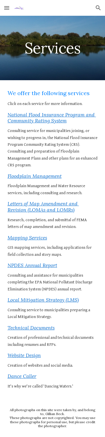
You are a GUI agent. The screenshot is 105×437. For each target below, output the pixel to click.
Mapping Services (27, 238)
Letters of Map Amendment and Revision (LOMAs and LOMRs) (43, 207)
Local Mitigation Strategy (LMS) (43, 300)
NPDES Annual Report (32, 265)
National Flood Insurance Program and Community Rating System (52, 118)
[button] (6, 7)
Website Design (24, 355)
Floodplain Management (35, 176)
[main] (52, 48)
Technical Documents (31, 328)
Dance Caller (22, 376)
